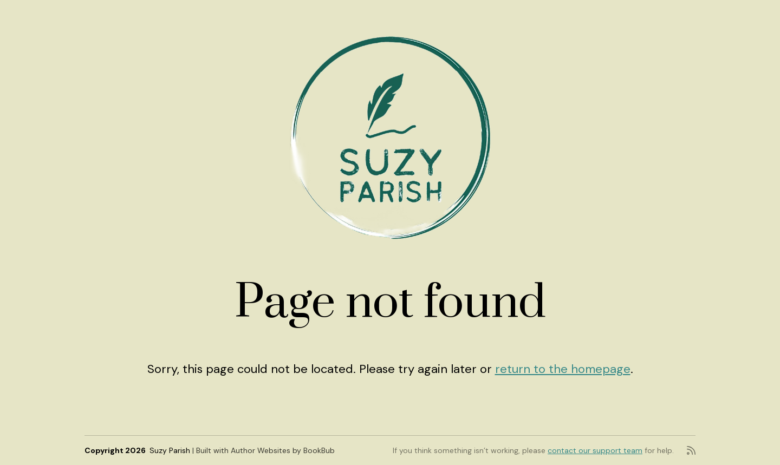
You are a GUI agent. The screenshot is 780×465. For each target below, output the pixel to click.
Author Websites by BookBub (283, 450)
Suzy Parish (170, 450)
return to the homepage (562, 369)
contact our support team (595, 450)
